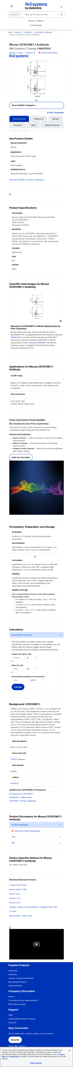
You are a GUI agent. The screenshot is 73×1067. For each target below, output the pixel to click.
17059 (12, 759)
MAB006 (41, 343)
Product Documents (48, 53)
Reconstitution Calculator (22, 635)
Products (18, 32)
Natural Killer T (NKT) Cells (20, 916)
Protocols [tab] (18, 125)
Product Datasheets (20, 825)
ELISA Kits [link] (12, 974)
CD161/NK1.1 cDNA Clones (20, 797)
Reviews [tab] (55, 119)
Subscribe (15, 1040)
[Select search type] (14, 14)
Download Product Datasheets (27, 831)
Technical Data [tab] (19, 119)
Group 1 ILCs (14, 894)
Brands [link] (11, 996)
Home (10, 32)
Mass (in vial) (17, 665)
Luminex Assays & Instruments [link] (21, 978)
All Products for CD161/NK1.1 (21, 794)
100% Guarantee (56, 112)
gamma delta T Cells (17, 889)
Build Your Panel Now (21, 457)
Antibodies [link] (12, 971)
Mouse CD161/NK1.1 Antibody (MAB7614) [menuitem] (25, 35)
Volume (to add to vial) (21, 654)
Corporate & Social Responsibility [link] (22, 1000)
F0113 (30, 348)
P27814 (13, 783)
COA (13, 837)
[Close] (69, 1050)
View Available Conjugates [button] (23, 105)
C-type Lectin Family (18, 885)
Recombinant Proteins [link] (17, 982)
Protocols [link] (12, 1022)
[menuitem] (10, 32)
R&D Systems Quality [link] (17, 1004)
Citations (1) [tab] (39, 119)
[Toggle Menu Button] (12, 6)
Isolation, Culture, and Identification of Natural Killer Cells (33, 907)
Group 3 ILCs (14, 902)
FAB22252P (15, 337)
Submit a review (16, 53)
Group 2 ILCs (14, 898)
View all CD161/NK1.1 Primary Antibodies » (27, 180)
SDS (13, 843)
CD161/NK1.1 (27, 32)
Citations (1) (30, 53)
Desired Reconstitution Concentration (28, 676)
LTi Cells (12, 911)
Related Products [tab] (52, 125)
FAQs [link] (10, 1015)
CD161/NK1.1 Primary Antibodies (22, 801)
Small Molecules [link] (15, 986)
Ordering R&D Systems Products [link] (21, 1019)
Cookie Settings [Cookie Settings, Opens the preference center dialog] (36, 1063)
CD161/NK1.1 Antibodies (43, 32)
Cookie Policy (14, 1056)
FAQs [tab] (33, 125)
